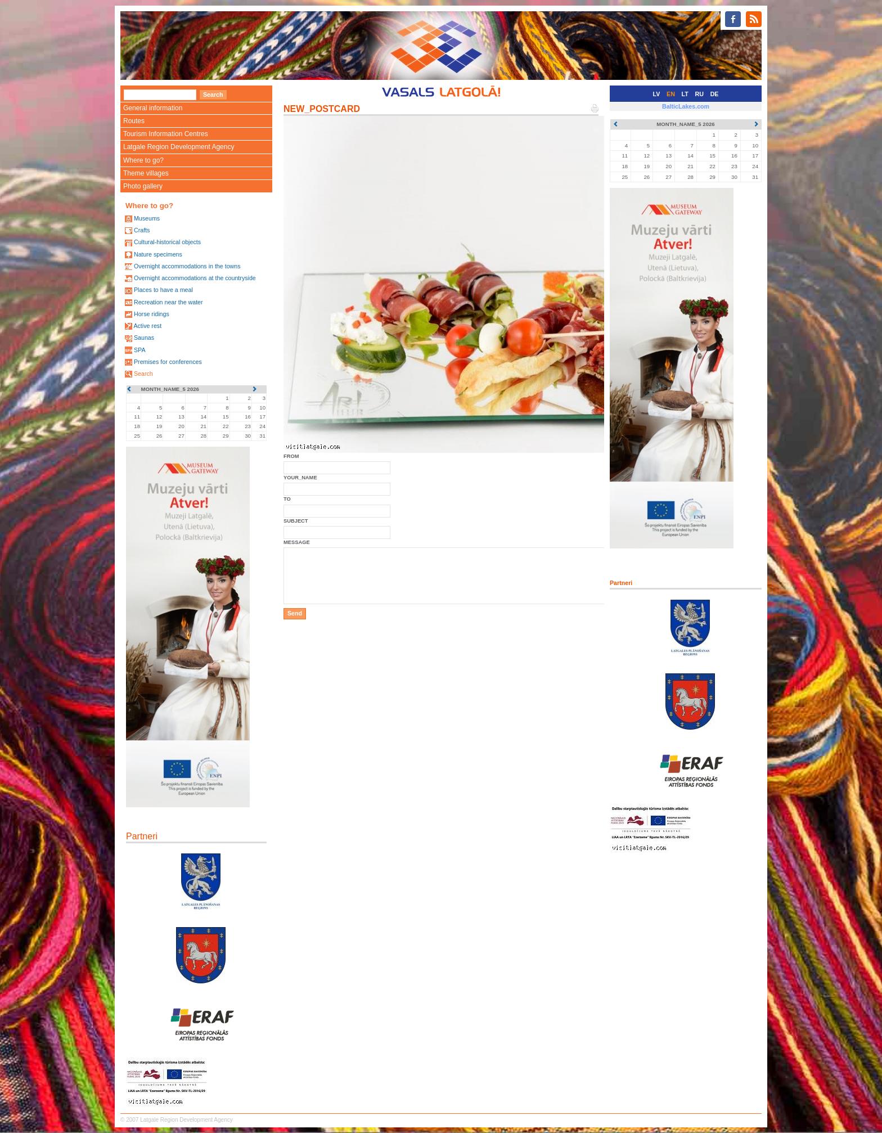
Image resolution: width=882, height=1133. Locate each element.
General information (152, 108)
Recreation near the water (168, 302)
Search (143, 373)
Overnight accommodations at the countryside (195, 278)
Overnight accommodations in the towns (187, 266)
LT (685, 94)
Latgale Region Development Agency (178, 147)
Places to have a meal (163, 289)
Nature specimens (158, 254)
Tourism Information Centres (165, 134)
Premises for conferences (168, 361)
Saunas (144, 337)
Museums (147, 218)
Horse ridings (151, 314)
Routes (134, 121)
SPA (140, 350)
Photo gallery (143, 186)
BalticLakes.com (685, 106)
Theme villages (146, 173)
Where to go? (143, 160)
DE (714, 94)
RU (699, 94)
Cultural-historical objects (167, 242)
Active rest (147, 325)
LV (656, 94)
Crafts (142, 230)
